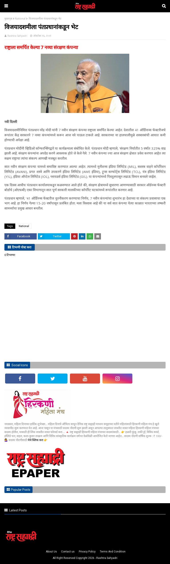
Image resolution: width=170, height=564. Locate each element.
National (20, 18)
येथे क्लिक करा (36, 440)
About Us (51, 551)
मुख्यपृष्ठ (8, 18)
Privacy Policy (87, 551)
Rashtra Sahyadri (17, 35)
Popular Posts (20, 489)
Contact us (68, 551)
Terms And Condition (113, 551)
